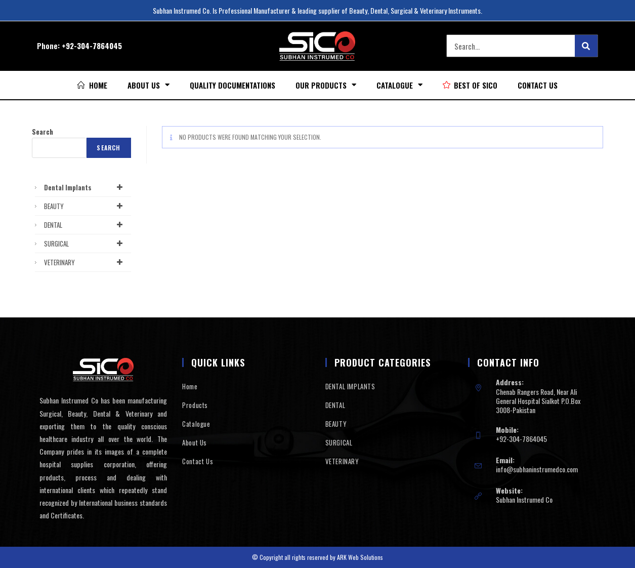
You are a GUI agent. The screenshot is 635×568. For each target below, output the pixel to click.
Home (189, 386)
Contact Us (538, 85)
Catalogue (399, 85)
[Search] (586, 46)
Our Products (325, 85)
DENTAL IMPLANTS (350, 386)
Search (42, 132)
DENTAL (85, 225)
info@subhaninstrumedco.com (537, 469)
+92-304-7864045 (92, 45)
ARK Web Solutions (360, 557)
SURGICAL (85, 243)
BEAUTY (85, 206)
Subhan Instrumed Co (524, 499)
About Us (149, 85)
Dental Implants (85, 187)
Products (195, 405)
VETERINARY (85, 262)
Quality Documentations (232, 85)
